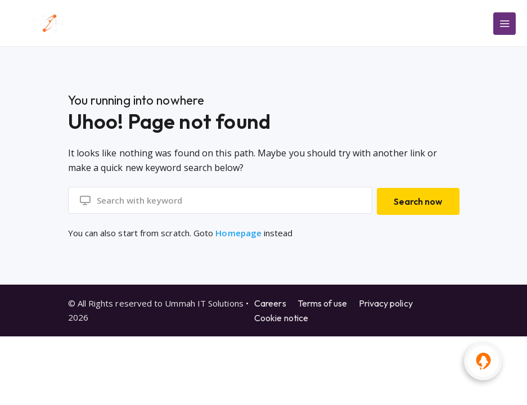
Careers (270, 301)
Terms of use (323, 301)
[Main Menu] (504, 23)
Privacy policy (386, 301)
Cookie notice (281, 316)
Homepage (238, 231)
